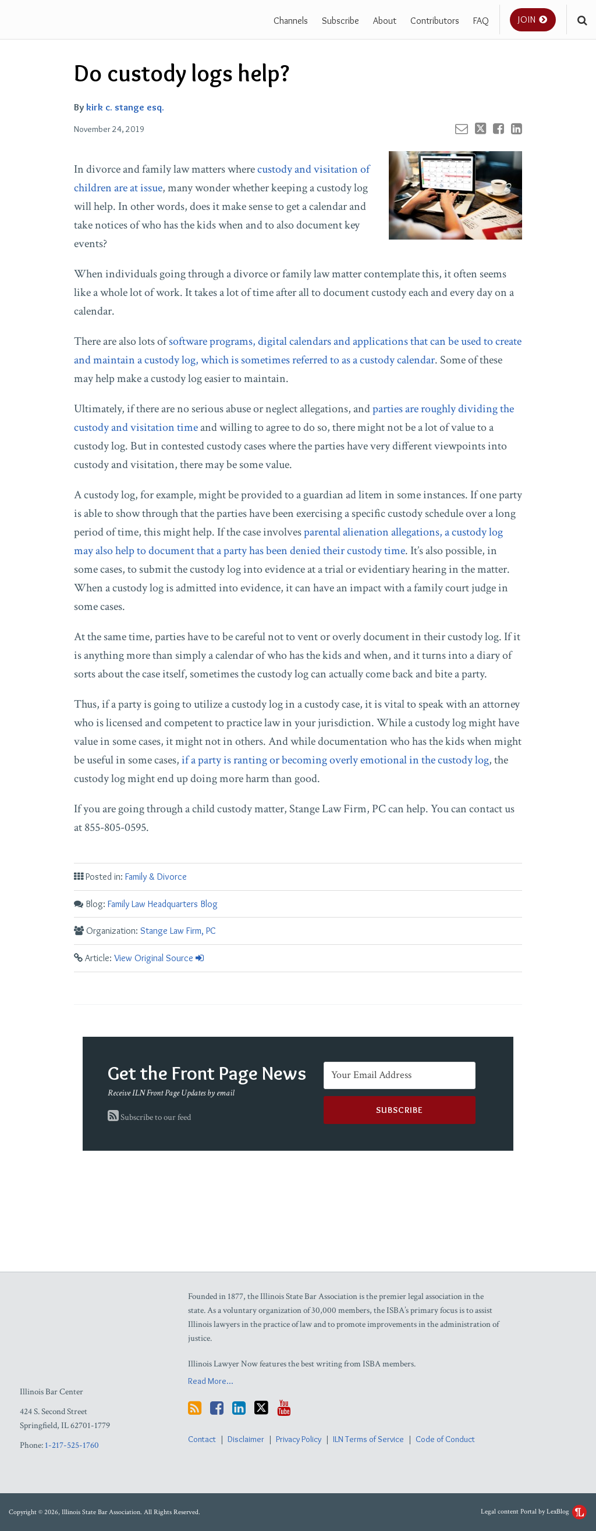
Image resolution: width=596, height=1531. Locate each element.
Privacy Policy (298, 1439)
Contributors (434, 20)
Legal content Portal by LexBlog (534, 1511)
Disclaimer (246, 1439)
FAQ (481, 20)
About (384, 20)
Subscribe (340, 20)
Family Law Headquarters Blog (163, 903)
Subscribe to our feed (149, 1117)
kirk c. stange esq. (125, 107)
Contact (202, 1439)
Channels (291, 20)
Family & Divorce (156, 876)
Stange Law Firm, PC (178, 930)
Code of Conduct (445, 1439)
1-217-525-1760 (72, 1445)
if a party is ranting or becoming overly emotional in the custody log (335, 760)
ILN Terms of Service (368, 1439)
